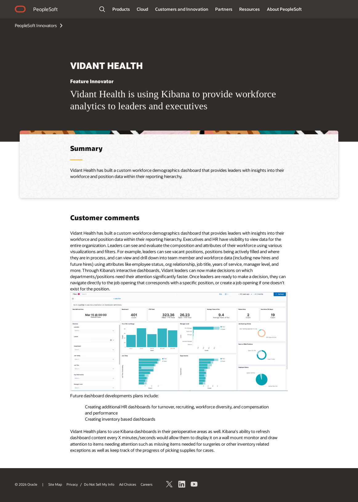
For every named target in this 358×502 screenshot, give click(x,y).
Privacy (72, 484)
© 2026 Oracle (26, 484)
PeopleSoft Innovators (36, 25)
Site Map (55, 484)
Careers (146, 484)
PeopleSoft (45, 9)
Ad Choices (127, 484)
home (20, 10)
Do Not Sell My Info (99, 484)
